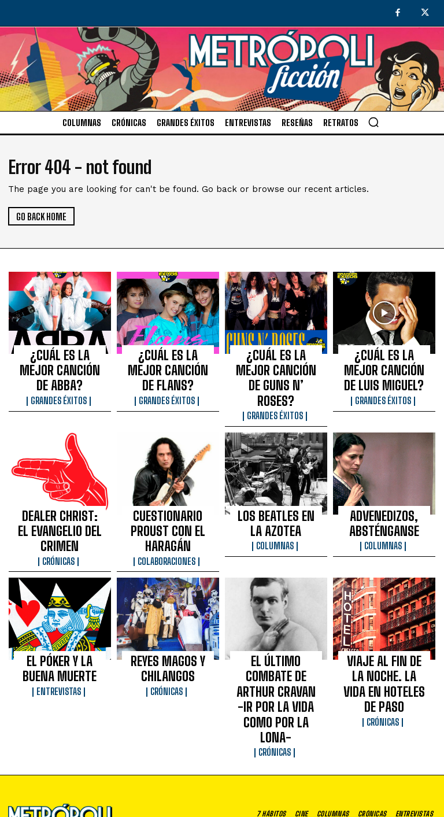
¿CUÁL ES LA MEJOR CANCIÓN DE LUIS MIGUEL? (384, 362)
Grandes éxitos (60, 375)
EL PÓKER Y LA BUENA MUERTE (59, 607)
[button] (373, 122)
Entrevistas (59, 624)
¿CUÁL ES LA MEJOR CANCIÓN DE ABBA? (59, 357)
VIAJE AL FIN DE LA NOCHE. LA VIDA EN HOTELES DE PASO (384, 612)
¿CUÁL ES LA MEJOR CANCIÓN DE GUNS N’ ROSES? (276, 362)
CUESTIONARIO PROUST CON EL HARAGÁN (168, 487)
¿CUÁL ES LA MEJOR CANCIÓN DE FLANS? (167, 357)
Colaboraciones (168, 505)
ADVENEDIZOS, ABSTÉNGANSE (384, 487)
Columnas (276, 505)
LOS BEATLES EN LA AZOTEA (276, 487)
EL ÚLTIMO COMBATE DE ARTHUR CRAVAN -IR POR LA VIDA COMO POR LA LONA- (276, 617)
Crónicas (60, 505)
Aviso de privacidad (306, 791)
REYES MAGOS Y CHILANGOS (168, 607)
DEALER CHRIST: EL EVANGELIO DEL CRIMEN (60, 487)
